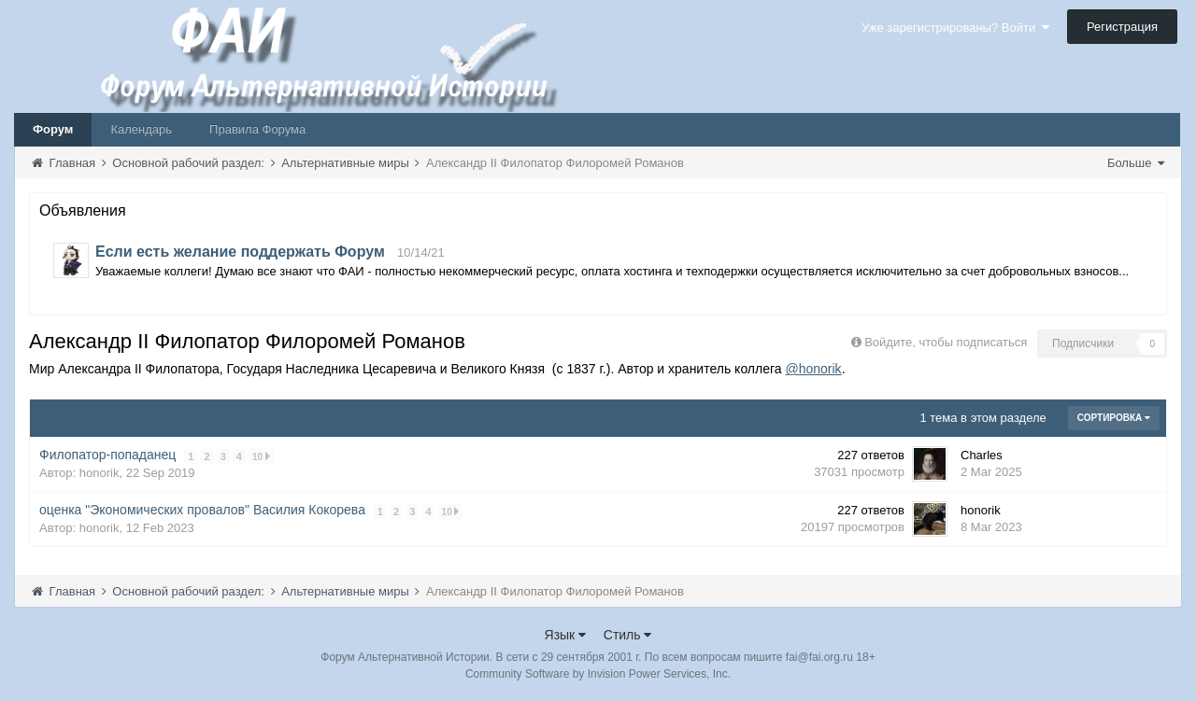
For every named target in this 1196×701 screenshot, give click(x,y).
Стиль (628, 634)
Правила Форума (257, 129)
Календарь (141, 129)
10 (261, 456)
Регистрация (1122, 27)
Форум (53, 129)
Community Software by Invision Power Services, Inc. (598, 673)
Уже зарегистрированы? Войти (955, 28)
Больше (1135, 163)
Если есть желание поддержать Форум (240, 251)
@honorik (813, 368)
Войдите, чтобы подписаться (945, 342)
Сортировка (1113, 418)
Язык (566, 634)
